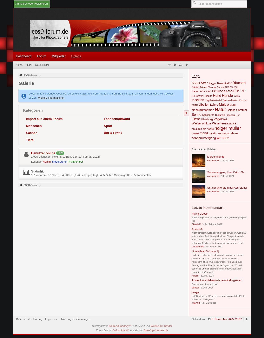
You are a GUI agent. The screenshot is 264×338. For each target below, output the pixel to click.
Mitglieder (59, 56)
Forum (41, 56)
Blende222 (197, 224)
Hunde (227, 95)
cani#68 (196, 303)
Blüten (203, 87)
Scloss (231, 110)
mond (204, 133)
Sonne (196, 114)
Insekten (198, 100)
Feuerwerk (198, 96)
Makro (224, 104)
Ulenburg (207, 119)
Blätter (195, 87)
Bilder (228, 83)
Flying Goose (200, 213)
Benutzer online (43, 153)
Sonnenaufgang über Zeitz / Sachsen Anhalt (233, 172)
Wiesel (195, 287)
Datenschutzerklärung (29, 319)
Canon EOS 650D (201, 91)
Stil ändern (198, 319)
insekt (195, 133)
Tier (238, 114)
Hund (217, 96)
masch (195, 275)
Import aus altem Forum (44, 119)
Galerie (76, 56)
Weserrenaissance (224, 123)
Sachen (31, 133)
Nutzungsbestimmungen (75, 319)
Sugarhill (220, 114)
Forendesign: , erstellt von (132, 330)
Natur (220, 109)
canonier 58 (213, 160)
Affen (204, 83)
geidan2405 (198, 246)
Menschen (34, 126)
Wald (225, 119)
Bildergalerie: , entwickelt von (132, 325)
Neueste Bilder (204, 149)
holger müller (227, 128)
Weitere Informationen (51, 97)
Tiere (30, 140)
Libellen (204, 104)
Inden (237, 96)
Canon (212, 87)
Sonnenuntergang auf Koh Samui (227, 187)
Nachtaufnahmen (203, 110)
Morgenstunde (215, 156)
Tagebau (230, 114)
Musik (233, 104)
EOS (215, 91)
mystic (213, 133)
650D (196, 83)
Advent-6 (197, 229)
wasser (223, 138)
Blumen (239, 83)
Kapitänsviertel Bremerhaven (221, 100)
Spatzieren (208, 114)
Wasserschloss (201, 123)
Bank (220, 83)
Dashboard (24, 56)
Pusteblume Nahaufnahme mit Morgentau (217, 280)
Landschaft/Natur (117, 119)
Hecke (208, 96)
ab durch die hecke (203, 129)
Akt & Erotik (113, 133)
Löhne (214, 104)
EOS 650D (226, 91)
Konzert (243, 100)
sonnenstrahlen (228, 133)
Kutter (195, 105)
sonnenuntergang (204, 138)
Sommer (241, 110)
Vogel (218, 119)
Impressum (51, 319)
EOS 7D (239, 91)
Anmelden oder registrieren (31, 3)
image (195, 292)
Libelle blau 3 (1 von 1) (205, 251)
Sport (108, 126)
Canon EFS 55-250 (227, 87)
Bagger (212, 83)
